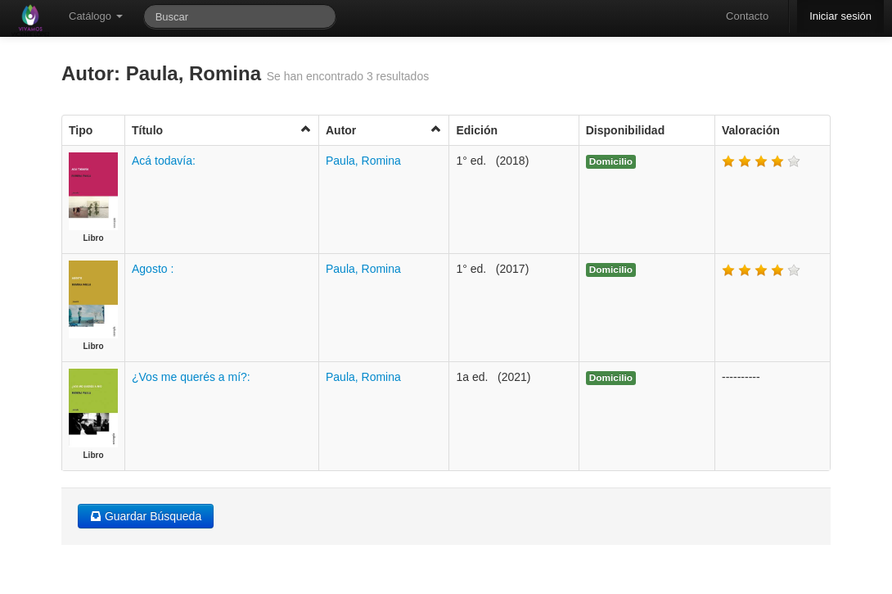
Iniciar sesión (840, 16)
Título (222, 130)
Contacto (747, 16)
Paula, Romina (363, 160)
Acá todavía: (164, 160)
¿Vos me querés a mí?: (191, 376)
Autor (384, 130)
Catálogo (96, 16)
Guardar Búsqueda (145, 516)
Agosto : (152, 268)
